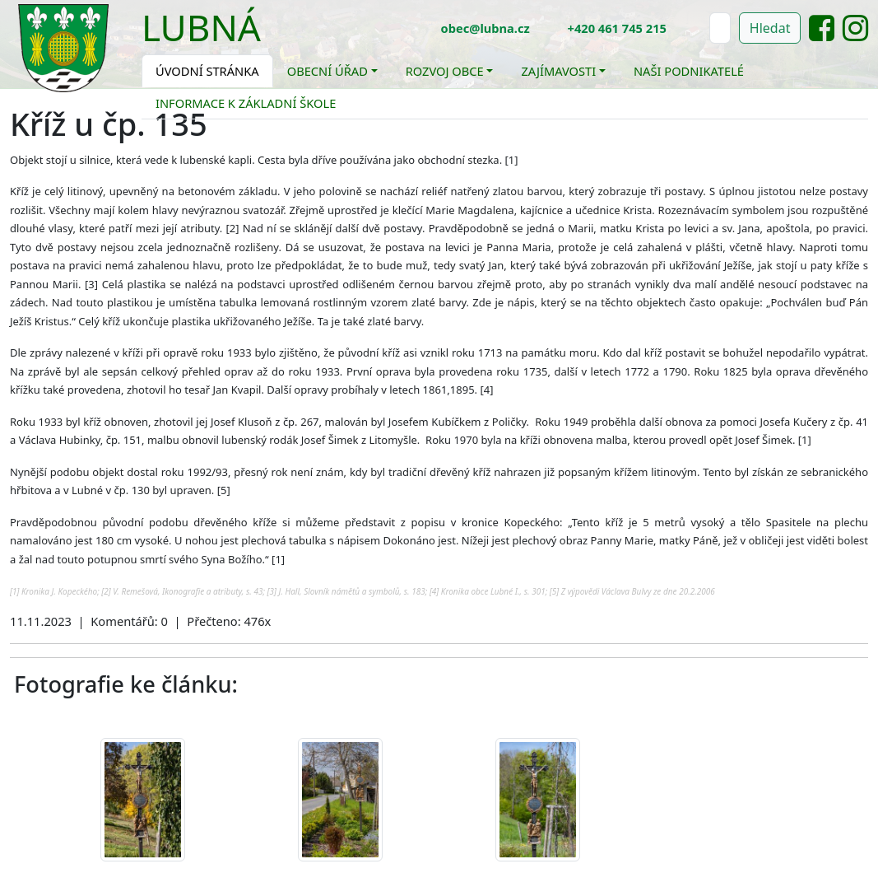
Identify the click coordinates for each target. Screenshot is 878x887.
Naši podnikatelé (689, 71)
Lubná (201, 27)
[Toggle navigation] (273, 38)
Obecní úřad (327, 71)
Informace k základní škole (246, 103)
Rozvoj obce (445, 71)
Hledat (770, 28)
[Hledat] (720, 28)
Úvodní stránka (207, 71)
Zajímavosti (558, 71)
